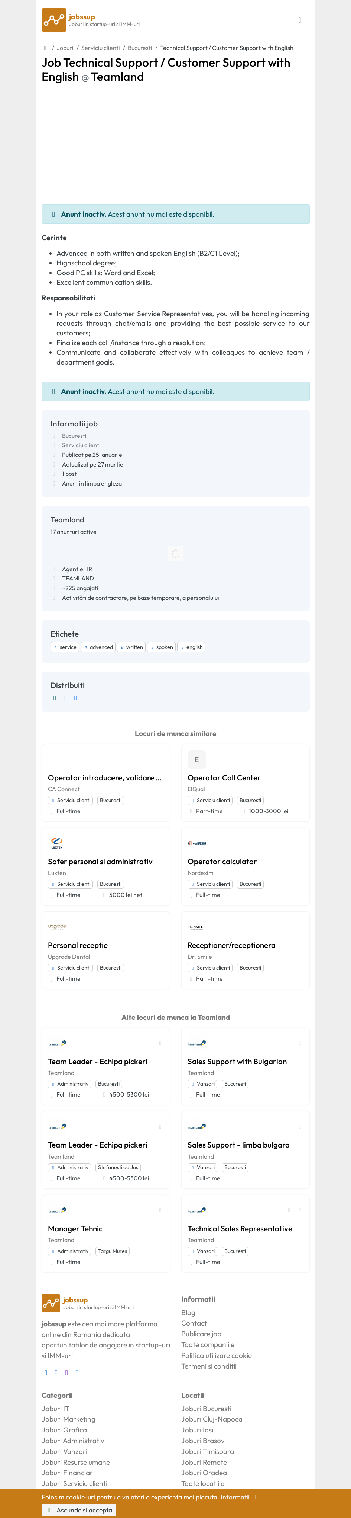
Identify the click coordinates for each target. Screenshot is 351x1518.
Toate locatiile (202, 1483)
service (65, 647)
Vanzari (202, 1084)
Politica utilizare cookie (216, 1355)
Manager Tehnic (75, 1228)
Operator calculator (222, 861)
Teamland (61, 1072)
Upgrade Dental (69, 956)
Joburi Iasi (197, 1429)
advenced (98, 647)
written (131, 647)
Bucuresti (74, 435)
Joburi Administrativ (73, 1440)
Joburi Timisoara (207, 1451)
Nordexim (201, 872)
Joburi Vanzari (64, 1451)
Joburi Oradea (204, 1472)
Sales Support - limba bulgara (239, 1144)
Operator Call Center (224, 777)
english (191, 647)
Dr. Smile (200, 956)
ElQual (196, 789)
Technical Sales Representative (240, 1228)
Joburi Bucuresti (206, 1408)
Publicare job (201, 1333)
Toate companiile (207, 1344)
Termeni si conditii (209, 1366)
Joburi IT (55, 1408)
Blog (188, 1312)
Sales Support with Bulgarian (237, 1061)
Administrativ (69, 1084)
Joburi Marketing (68, 1418)
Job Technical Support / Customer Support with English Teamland (166, 69)
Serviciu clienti (81, 445)
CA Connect (64, 789)
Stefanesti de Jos (118, 1167)
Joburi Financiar (67, 1472)
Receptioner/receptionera (232, 945)
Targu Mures (112, 1251)
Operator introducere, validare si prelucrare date (106, 777)
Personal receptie (78, 945)
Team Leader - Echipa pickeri (97, 1061)
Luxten (57, 872)
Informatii (240, 1497)
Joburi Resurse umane (76, 1462)
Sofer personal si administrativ (100, 861)
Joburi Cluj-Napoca (212, 1418)
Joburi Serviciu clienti (74, 1483)
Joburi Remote (204, 1462)
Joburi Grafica (64, 1429)
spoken (161, 647)
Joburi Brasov (203, 1440)
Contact (194, 1322)
